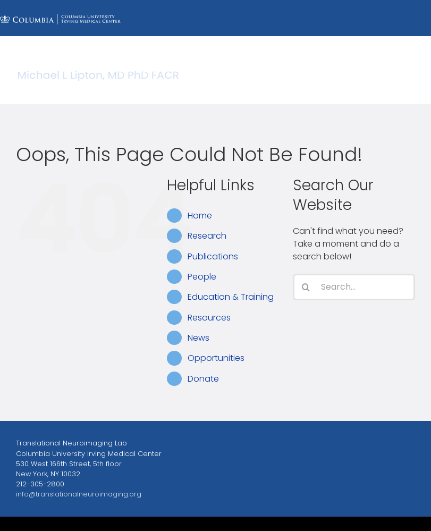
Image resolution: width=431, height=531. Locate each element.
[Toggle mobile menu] (409, 87)
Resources (209, 317)
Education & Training (231, 297)
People (202, 277)
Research (207, 236)
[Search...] (354, 287)
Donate (203, 379)
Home (200, 215)
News (198, 338)
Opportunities (216, 358)
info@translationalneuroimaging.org (78, 494)
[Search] (306, 287)
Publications (213, 256)
